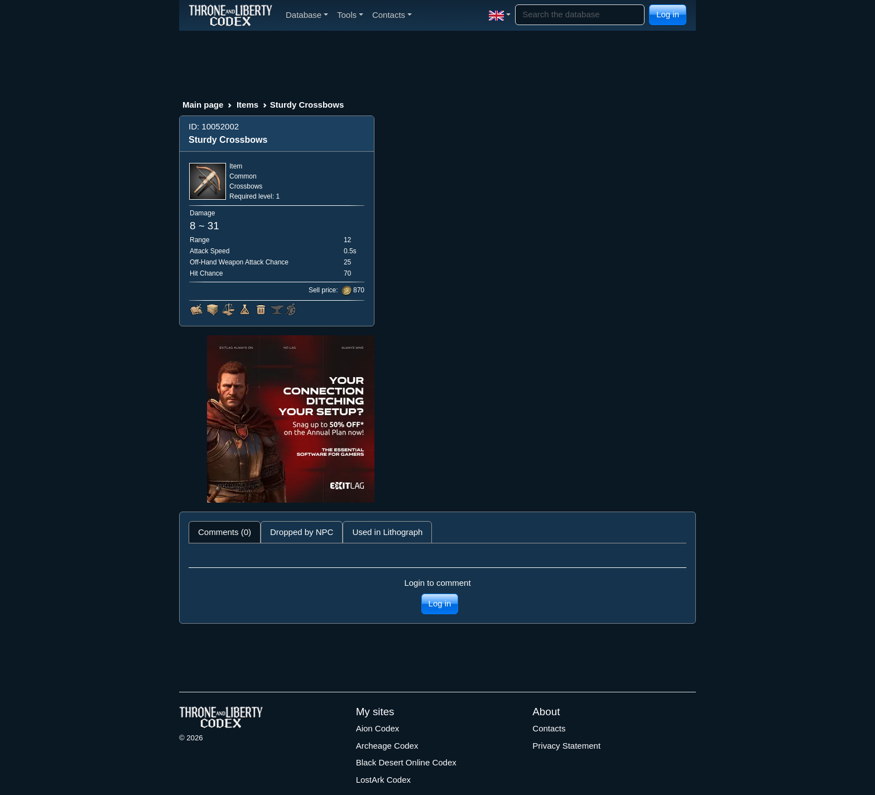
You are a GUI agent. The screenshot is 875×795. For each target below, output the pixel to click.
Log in (667, 14)
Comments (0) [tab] (224, 532)
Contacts (548, 728)
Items (247, 104)
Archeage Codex (387, 745)
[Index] (230, 15)
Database (307, 15)
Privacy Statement (566, 745)
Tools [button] (350, 15)
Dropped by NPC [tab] (301, 532)
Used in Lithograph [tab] (387, 532)
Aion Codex (378, 728)
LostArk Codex (383, 779)
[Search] (580, 14)
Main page (202, 104)
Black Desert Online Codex (406, 762)
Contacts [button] (392, 15)
